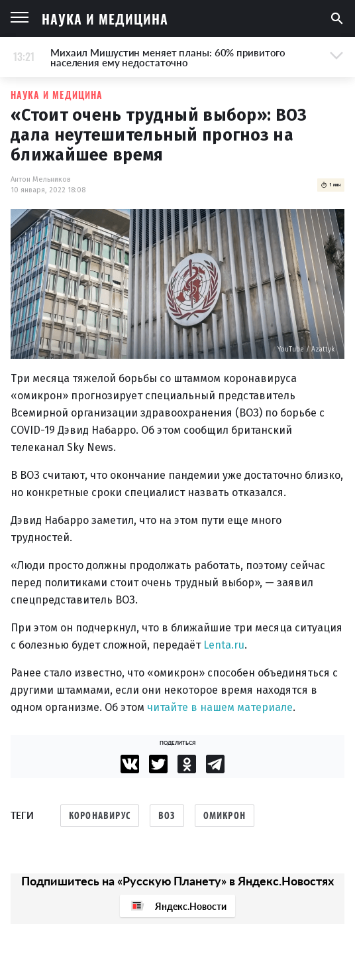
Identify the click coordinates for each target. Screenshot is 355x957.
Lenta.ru (223, 645)
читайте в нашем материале (220, 707)
